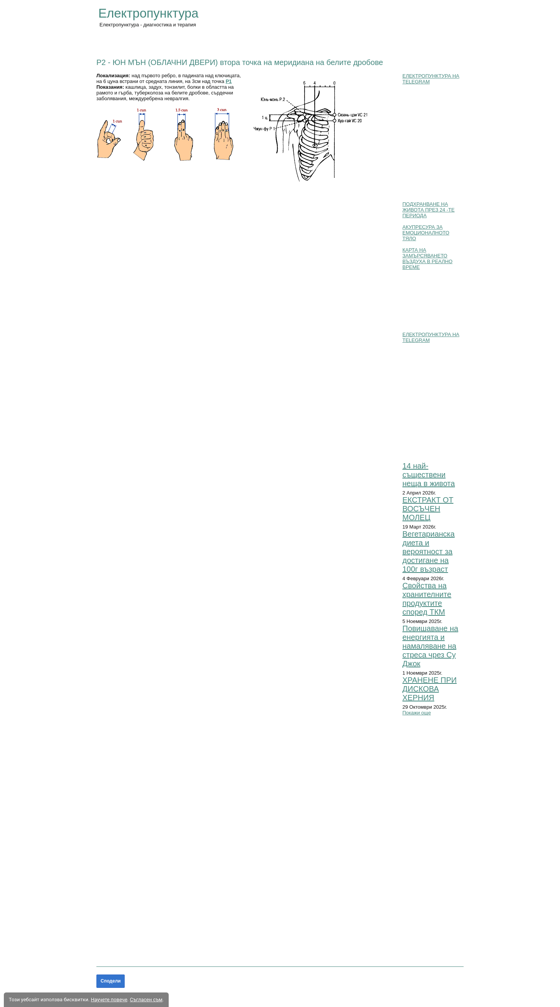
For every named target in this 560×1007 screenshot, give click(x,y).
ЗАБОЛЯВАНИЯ (219, 43)
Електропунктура (148, 13)
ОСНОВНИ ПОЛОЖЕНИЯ (159, 43)
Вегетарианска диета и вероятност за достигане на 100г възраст (428, 551)
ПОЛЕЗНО (289, 43)
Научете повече (109, 999)
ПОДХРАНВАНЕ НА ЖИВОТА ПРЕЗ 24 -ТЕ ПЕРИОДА (428, 209)
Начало (108, 43)
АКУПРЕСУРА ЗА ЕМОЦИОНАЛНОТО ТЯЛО (425, 232)
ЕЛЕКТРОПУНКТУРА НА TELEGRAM (430, 79)
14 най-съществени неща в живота (428, 475)
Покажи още (416, 713)
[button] (169, 134)
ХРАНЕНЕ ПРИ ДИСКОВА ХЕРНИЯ (429, 689)
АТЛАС (257, 43)
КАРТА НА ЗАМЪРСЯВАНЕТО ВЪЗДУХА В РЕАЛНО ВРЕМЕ (427, 258)
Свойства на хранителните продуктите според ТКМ (426, 598)
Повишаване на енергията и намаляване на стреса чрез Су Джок (430, 646)
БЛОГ (319, 43)
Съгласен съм (146, 999)
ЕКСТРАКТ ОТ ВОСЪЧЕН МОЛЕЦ (427, 509)
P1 (229, 81)
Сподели (110, 981)
